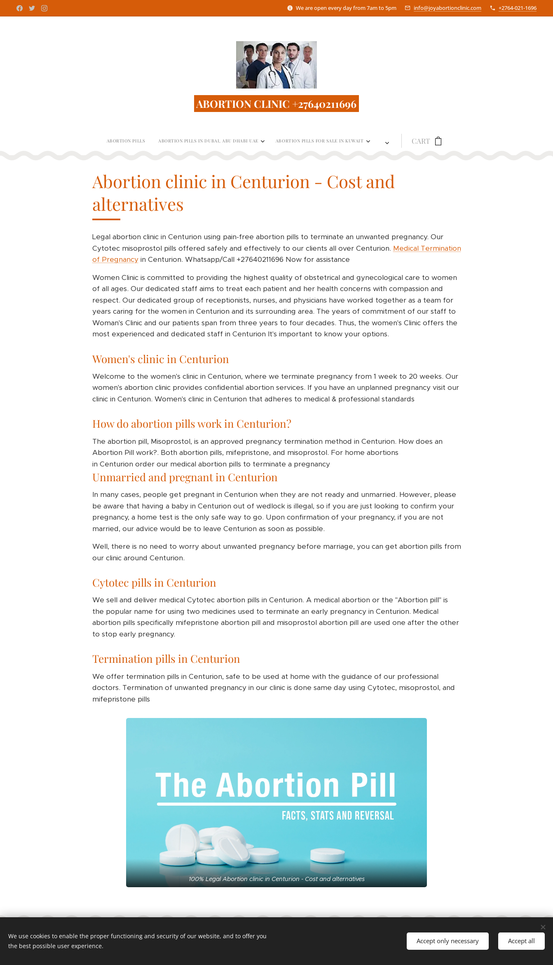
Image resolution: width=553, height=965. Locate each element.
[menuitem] (134, 141)
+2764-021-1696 (518, 8)
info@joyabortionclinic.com (447, 8)
